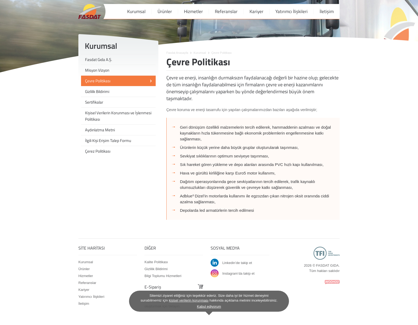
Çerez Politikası (97, 151)
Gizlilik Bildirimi (97, 91)
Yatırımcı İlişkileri (291, 11)
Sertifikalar (94, 102)
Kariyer (256, 11)
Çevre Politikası (97, 81)
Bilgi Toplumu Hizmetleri (162, 276)
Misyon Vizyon (97, 70)
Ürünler (165, 11)
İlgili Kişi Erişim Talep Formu (108, 140)
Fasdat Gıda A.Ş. (98, 59)
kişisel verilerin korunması (188, 300)
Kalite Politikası (156, 262)
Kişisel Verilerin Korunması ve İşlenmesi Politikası (118, 116)
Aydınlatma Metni (100, 130)
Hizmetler (193, 11)
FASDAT (89, 11)
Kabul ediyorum (209, 306)
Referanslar (226, 11)
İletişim (327, 11)
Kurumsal (136, 11)
